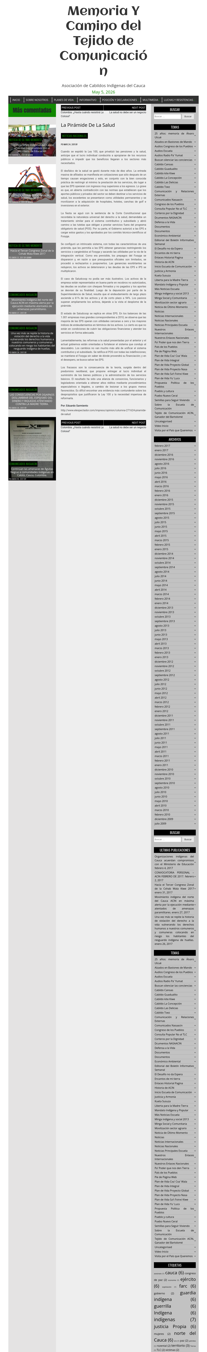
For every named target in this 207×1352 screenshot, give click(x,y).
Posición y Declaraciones (119, 100)
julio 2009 (160, 823)
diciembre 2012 (164, 662)
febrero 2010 (162, 814)
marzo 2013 (162, 648)
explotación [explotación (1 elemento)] (169, 1287)
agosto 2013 (162, 626)
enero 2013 (161, 657)
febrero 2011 (162, 760)
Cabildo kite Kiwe (165, 173)
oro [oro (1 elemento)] (176, 1341)
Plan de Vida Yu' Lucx (167, 378)
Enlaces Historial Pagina (169, 257)
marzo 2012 (162, 702)
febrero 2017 (162, 446)
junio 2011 (161, 743)
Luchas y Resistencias (178, 100)
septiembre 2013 (165, 621)
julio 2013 (160, 630)
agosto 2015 (162, 518)
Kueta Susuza (163, 275)
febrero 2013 (162, 653)
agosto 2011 (162, 734)
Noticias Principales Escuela (171, 325)
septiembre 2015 (165, 513)
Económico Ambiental (168, 236)
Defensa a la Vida (165, 222)
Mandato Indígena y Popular (171, 284)
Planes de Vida (63, 100)
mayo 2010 (161, 801)
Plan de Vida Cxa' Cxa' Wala (171, 356)
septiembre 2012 (165, 675)
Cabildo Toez (162, 187)
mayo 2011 (161, 747)
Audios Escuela (163, 151)
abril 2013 (160, 644)
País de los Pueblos (166, 347)
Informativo (87, 100)
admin (30, 155)
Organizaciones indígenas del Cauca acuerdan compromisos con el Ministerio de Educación (32, 148)
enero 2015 (161, 549)
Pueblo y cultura (164, 391)
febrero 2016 (162, 491)
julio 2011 (160, 738)
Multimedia (150, 100)
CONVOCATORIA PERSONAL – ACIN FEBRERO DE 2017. (32, 197)
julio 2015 (160, 522)
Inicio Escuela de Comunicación (173, 266)
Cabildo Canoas (164, 164)
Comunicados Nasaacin (168, 200)
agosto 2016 (162, 464)
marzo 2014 (162, 594)
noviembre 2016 (164, 459)
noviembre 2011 (164, 720)
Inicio (16, 100)
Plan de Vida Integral (167, 360)
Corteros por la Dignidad (169, 213)
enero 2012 (161, 711)
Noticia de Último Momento (25, 140)
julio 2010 (160, 792)
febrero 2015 (162, 545)
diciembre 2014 (164, 554)
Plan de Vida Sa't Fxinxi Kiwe (171, 374)
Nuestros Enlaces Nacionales (172, 338)
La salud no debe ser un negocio (127, 112)
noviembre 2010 (164, 774)
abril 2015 (160, 536)
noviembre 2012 (164, 666)
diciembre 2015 (164, 500)
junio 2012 (161, 689)
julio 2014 (160, 576)
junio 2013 (161, 635)
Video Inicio (161, 426)
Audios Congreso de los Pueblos (174, 146)
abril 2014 (160, 590)
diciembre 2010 (164, 769)
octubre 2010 (162, 778)
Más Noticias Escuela (167, 289)
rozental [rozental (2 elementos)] (164, 1346)
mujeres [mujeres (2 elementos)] (162, 1334)
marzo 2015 (162, 540)
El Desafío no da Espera (169, 248)
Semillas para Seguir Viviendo (172, 400)
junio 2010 (161, 796)
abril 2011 (160, 752)
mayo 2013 (161, 639)
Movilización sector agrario (170, 302)
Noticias (159, 311)
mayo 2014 (161, 585)
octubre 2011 (162, 725)
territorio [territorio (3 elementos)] (180, 1345)
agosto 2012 (162, 680)
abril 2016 (160, 482)
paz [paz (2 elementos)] (184, 1340)
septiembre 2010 (165, 783)
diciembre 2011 (164, 716)
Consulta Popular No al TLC (171, 209)
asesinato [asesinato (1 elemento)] (159, 1273)
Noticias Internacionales (169, 316)
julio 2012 (160, 684)
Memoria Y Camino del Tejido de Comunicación (103, 41)
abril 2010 (160, 805)
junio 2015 (161, 527)
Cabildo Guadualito (166, 169)
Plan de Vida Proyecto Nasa (171, 369)
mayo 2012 (161, 693)
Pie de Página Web (166, 351)
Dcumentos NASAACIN (168, 218)
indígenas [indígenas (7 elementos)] (175, 1319)
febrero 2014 (162, 599)
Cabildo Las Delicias (166, 182)
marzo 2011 (162, 756)
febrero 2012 (162, 707)
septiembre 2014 (165, 567)
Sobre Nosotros (37, 100)
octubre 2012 (162, 671)
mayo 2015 (161, 531)
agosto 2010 (162, 787)
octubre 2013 (162, 617)
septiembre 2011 (165, 729)
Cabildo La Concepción (168, 178)
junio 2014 (161, 581)
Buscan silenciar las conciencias (173, 160)
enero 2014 (161, 603)
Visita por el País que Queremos (174, 430)
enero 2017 (161, 450)
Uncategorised (163, 421)
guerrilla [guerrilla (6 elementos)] (175, 1306)
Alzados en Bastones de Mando (173, 142)
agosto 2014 (162, 572)
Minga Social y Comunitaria (171, 298)
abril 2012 (160, 698)
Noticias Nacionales (74, 136)
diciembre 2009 (164, 819)
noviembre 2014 (164, 558)
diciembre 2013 (164, 608)
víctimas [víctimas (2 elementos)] (172, 1350)
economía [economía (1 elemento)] (173, 1280)
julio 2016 (160, 468)
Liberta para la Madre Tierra (171, 280)
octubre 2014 (162, 563)
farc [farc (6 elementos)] (187, 1286)
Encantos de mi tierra (167, 253)
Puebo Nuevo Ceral (166, 396)
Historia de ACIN (164, 262)
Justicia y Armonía (165, 271)
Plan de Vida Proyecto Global (172, 365)
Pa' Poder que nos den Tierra (172, 342)
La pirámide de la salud (88, 125)
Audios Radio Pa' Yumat (169, 155)
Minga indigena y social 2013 (172, 293)
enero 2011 (161, 765)
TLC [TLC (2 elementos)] (161, 1350)
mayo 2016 (161, 477)
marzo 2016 (162, 486)
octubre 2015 (162, 509)
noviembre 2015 (164, 504)
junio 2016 (161, 473)
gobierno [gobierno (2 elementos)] (164, 1293)
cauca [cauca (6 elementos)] (174, 1272)
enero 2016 (161, 495)
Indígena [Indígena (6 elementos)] (175, 1313)
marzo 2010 (162, 810)
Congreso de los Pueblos (169, 204)
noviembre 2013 (164, 612)
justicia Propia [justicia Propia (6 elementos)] (175, 1326)
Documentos (162, 227)
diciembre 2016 (164, 455)
